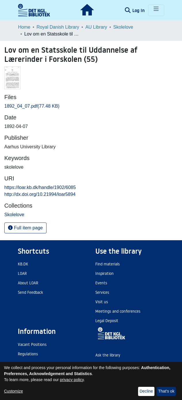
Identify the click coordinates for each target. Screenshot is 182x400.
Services (102, 292)
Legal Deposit (106, 320)
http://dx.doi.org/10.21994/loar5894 (39, 194)
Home (24, 27)
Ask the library (107, 355)
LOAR (22, 273)
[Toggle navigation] (156, 10)
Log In (139, 10)
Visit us (101, 301)
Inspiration (104, 273)
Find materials (107, 264)
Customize (13, 391)
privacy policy (72, 379)
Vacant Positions (32, 344)
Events (101, 282)
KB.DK (23, 264)
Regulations (28, 353)
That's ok (166, 391)
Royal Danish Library (57, 27)
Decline (146, 391)
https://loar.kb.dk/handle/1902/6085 (40, 187)
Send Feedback (30, 292)
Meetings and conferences (117, 311)
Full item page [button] (25, 227)
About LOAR (28, 282)
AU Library (96, 27)
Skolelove (123, 27)
